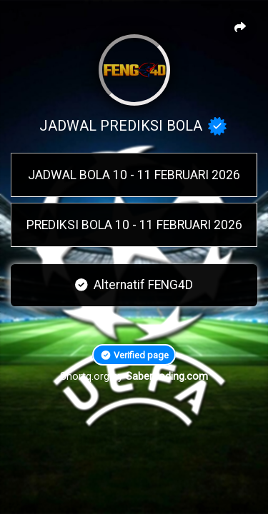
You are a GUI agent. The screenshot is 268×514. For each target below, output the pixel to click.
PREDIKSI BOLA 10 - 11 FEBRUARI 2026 (134, 225)
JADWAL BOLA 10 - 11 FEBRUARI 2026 (134, 175)
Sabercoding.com (167, 377)
